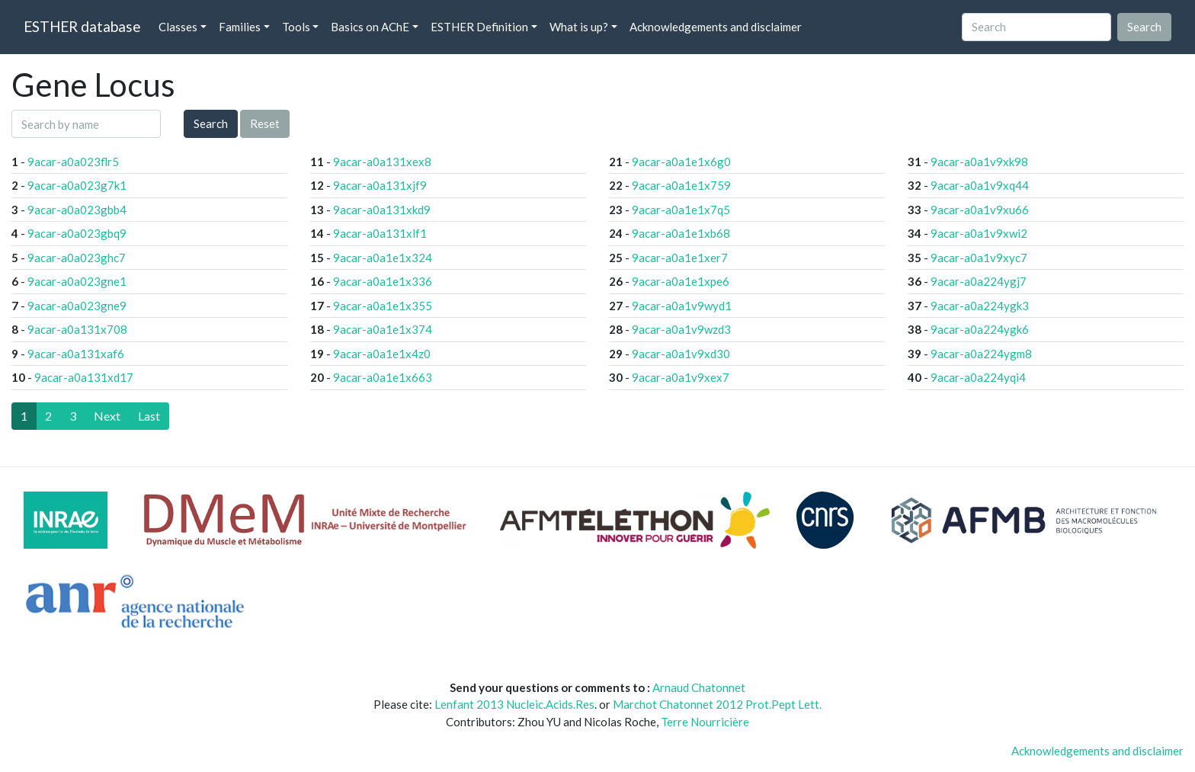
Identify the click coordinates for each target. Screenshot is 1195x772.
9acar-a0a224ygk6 (980, 329)
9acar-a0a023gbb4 (77, 209)
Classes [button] (178, 27)
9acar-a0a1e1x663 (382, 377)
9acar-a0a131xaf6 (75, 353)
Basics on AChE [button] (370, 27)
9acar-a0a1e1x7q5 (681, 209)
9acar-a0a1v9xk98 (979, 161)
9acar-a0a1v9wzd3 (681, 329)
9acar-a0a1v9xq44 (980, 185)
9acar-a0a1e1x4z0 (382, 353)
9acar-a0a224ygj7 (979, 281)
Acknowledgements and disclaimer (716, 27)
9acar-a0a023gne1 (77, 281)
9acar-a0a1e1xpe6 (680, 281)
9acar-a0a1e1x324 (382, 257)
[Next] (107, 416)
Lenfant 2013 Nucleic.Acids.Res (514, 704)
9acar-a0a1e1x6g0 (681, 161)
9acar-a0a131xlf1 (380, 233)
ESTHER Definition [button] (479, 27)
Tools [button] (296, 27)
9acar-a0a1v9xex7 (680, 377)
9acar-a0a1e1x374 (382, 329)
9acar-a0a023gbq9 (77, 233)
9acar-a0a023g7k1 (77, 185)
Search (211, 123)
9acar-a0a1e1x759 (681, 185)
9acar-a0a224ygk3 (980, 305)
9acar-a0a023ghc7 (76, 257)
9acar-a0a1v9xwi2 (979, 233)
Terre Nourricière (705, 722)
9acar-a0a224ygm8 (981, 353)
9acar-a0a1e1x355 (382, 305)
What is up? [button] (578, 27)
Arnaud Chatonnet (698, 687)
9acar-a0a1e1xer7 (680, 257)
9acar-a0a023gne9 (77, 305)
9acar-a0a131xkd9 (382, 209)
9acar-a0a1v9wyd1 (682, 305)
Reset (265, 123)
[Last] (149, 416)
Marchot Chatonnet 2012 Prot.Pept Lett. (717, 704)
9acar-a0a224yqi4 (978, 377)
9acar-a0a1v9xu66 (980, 209)
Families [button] (240, 27)
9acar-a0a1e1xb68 (681, 233)
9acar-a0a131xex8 (382, 161)
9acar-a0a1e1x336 (382, 281)
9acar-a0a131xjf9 (380, 185)
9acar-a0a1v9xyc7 (979, 257)
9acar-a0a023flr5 (73, 161)
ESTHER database (82, 26)
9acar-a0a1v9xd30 (681, 353)
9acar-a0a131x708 (77, 329)
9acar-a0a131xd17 (83, 377)
